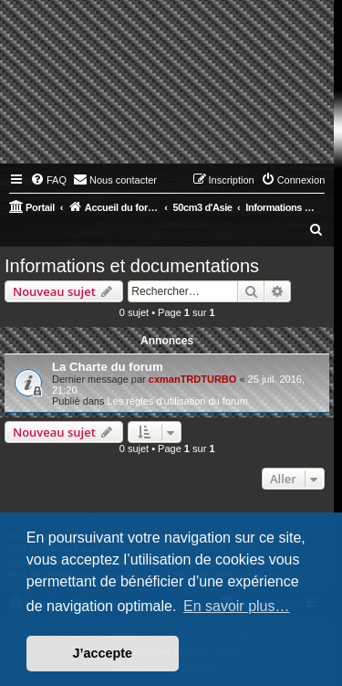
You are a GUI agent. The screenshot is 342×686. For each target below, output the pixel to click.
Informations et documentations (132, 266)
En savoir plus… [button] (236, 606)
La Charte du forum (107, 367)
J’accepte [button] (103, 653)
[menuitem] (48, 180)
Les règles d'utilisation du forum (178, 401)
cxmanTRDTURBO (193, 379)
